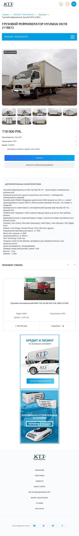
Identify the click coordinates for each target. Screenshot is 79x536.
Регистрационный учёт (39, 492)
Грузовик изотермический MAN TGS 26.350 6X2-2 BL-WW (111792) (39, 303)
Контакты (39, 508)
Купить (39, 158)
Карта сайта (39, 486)
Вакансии (39, 470)
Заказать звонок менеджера (39, 165)
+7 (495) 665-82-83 (48, 4)
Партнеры (39, 475)
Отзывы (39, 503)
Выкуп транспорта (39, 497)
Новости (39, 481)
